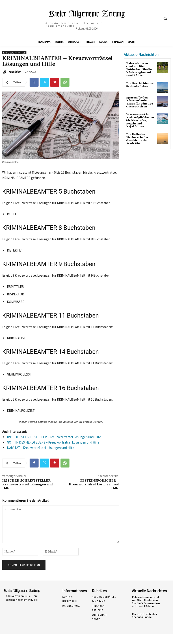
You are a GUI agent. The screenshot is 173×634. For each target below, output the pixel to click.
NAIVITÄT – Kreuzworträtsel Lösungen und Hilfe (40, 448)
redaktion (14, 72)
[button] (165, 18)
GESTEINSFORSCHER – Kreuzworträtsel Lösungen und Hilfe (94, 484)
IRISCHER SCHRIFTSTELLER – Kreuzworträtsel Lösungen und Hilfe (54, 437)
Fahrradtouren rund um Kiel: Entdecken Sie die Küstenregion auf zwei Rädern (145, 602)
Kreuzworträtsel (14, 52)
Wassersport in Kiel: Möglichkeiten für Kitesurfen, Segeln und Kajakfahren (140, 119)
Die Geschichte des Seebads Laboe (139, 84)
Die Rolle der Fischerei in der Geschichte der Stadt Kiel (137, 137)
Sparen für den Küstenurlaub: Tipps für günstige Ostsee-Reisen (139, 101)
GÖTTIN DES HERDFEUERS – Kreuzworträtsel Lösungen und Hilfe (53, 442)
